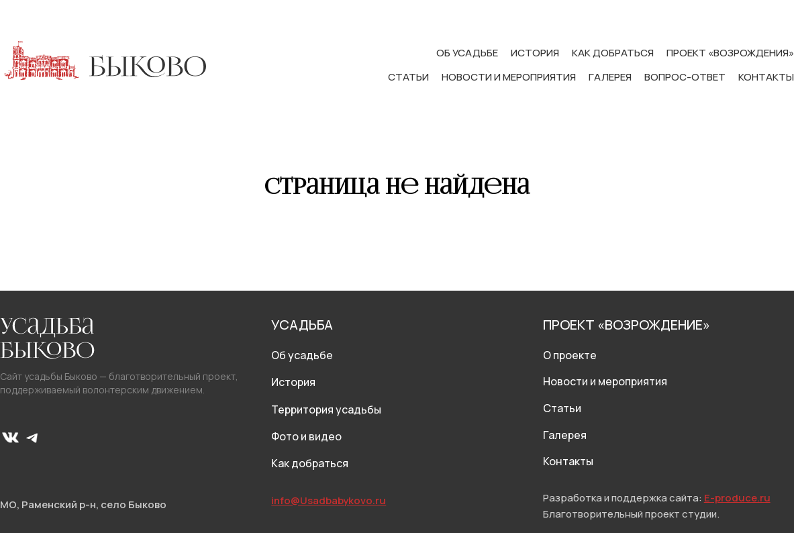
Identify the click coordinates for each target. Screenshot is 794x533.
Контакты (766, 77)
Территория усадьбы (326, 409)
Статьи (409, 77)
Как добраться (614, 53)
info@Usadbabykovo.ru (328, 500)
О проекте (570, 355)
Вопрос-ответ (686, 77)
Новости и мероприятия (510, 77)
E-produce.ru (737, 498)
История (536, 53)
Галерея (611, 77)
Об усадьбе (468, 53)
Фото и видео (306, 436)
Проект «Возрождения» (730, 53)
